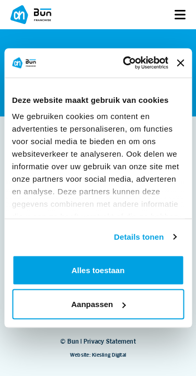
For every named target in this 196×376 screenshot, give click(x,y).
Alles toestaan (98, 269)
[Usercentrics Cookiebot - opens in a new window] (126, 63)
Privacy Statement (110, 341)
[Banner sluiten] (180, 62)
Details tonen (139, 236)
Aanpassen (98, 304)
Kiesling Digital (109, 355)
